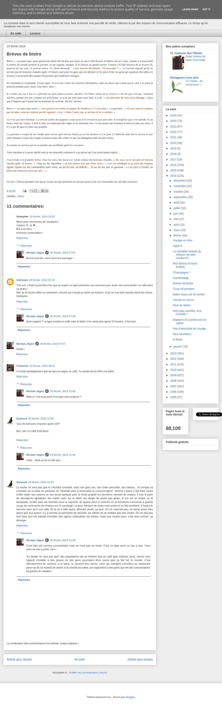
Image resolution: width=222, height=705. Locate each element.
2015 (173, 170)
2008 (173, 380)
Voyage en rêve (182, 240)
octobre (178, 191)
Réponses (26, 245)
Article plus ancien (140, 659)
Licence (35, 33)
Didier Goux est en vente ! (189, 294)
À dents (177, 339)
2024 (173, 120)
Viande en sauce (183, 299)
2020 (173, 143)
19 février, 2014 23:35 (42, 216)
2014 (173, 175)
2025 (173, 115)
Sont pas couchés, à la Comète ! (187, 312)
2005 (173, 397)
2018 (173, 153)
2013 (173, 353)
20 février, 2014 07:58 (62, 316)
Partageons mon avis (184, 77)
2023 (173, 126)
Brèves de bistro (183, 283)
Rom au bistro (181, 305)
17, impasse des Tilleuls (186, 53)
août (176, 202)
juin (176, 213)
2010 (173, 369)
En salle (16, 33)
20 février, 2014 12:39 (41, 482)
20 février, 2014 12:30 (41, 418)
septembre (180, 197)
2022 (173, 132)
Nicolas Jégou (35, 252)
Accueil (80, 659)
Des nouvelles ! (182, 334)
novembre (180, 186)
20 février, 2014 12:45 (62, 391)
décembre (180, 180)
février (177, 235)
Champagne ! (181, 272)
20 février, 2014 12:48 (62, 540)
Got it (206, 9)
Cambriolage (181, 278)
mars (177, 230)
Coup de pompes (183, 288)
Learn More (190, 9)
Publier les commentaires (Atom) (88, 672)
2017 (173, 159)
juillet (177, 208)
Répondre (22, 237)
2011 (173, 364)
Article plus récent (19, 659)
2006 (173, 391)
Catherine (22, 365)
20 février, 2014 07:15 (42, 280)
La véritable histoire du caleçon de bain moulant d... (187, 255)
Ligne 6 (177, 245)
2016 (173, 164)
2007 (173, 386)
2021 (173, 137)
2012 (173, 358)
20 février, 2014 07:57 (62, 252)
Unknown (22, 280)
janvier (178, 346)
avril (176, 224)
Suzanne (21, 418)
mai (176, 219)
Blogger (130, 697)
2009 (173, 375)
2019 (173, 148)
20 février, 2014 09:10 (42, 365)
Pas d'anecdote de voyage (189, 328)
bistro (21, 196)
